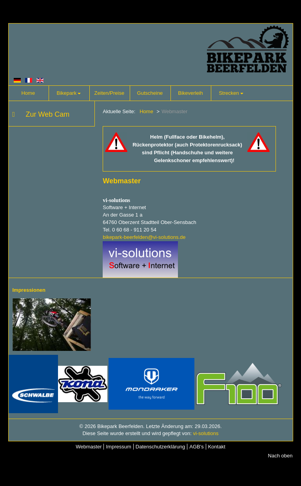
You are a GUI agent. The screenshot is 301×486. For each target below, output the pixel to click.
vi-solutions (205, 433)
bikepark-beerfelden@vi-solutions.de (144, 237)
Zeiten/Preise (109, 93)
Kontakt (216, 447)
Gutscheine (150, 93)
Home (28, 93)
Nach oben (280, 456)
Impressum (118, 447)
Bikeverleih (190, 93)
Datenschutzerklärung (160, 447)
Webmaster (89, 447)
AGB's (196, 447)
